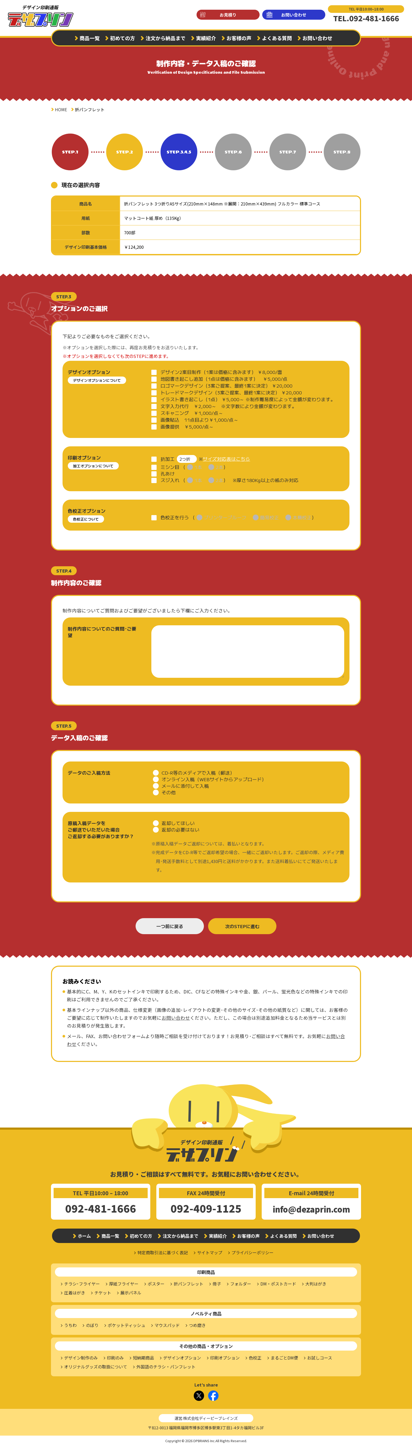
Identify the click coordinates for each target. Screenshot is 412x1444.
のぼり (92, 1323)
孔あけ (168, 471)
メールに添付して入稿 (185, 784)
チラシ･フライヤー (82, 1282)
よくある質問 (277, 37)
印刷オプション (225, 1356)
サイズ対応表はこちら (226, 457)
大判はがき (315, 1282)
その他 (169, 790)
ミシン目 (170, 465)
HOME (61, 109)
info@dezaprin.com (311, 1207)
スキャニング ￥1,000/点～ (192, 413)
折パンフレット (188, 1282)
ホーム (84, 1234)
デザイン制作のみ (81, 1356)
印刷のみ (115, 1356)
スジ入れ (170, 478)
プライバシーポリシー (252, 1250)
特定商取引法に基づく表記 (162, 1250)
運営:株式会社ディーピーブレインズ (206, 1416)
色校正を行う (175, 515)
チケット (102, 1291)
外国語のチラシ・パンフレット (165, 1365)
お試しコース (319, 1356)
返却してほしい (178, 821)
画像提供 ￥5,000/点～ (187, 426)
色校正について (86, 517)
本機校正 (302, 515)
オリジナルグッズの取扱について (95, 1365)
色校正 (255, 1356)
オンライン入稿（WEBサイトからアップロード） (214, 777)
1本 (198, 465)
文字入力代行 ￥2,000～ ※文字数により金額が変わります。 (229, 406)
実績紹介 (206, 37)
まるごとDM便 (284, 1356)
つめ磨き (197, 1323)
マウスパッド (167, 1323)
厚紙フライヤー (123, 1282)
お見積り (228, 15)
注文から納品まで (166, 37)
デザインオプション (182, 1356)
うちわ (70, 1323)
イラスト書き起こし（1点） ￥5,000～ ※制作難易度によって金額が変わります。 (248, 399)
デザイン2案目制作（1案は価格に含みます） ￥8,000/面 (221, 372)
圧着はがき (74, 1291)
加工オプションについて (93, 465)
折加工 (168, 457)
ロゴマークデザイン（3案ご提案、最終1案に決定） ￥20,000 (226, 385)
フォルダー (240, 1282)
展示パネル (130, 1291)
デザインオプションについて (97, 380)
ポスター (156, 1282)
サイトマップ (209, 1250)
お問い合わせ (293, 15)
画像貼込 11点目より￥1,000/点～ (199, 419)
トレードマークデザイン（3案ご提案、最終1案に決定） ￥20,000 (231, 392)
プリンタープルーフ (225, 515)
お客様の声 (238, 37)
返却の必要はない (180, 827)
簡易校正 (269, 515)
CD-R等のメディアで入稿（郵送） (198, 771)
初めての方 (122, 37)
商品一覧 (90, 37)
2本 (219, 465)
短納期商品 (143, 1356)
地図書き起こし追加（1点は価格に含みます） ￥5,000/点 (224, 378)
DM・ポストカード (278, 1282)
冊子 (217, 1282)
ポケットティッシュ (126, 1323)
